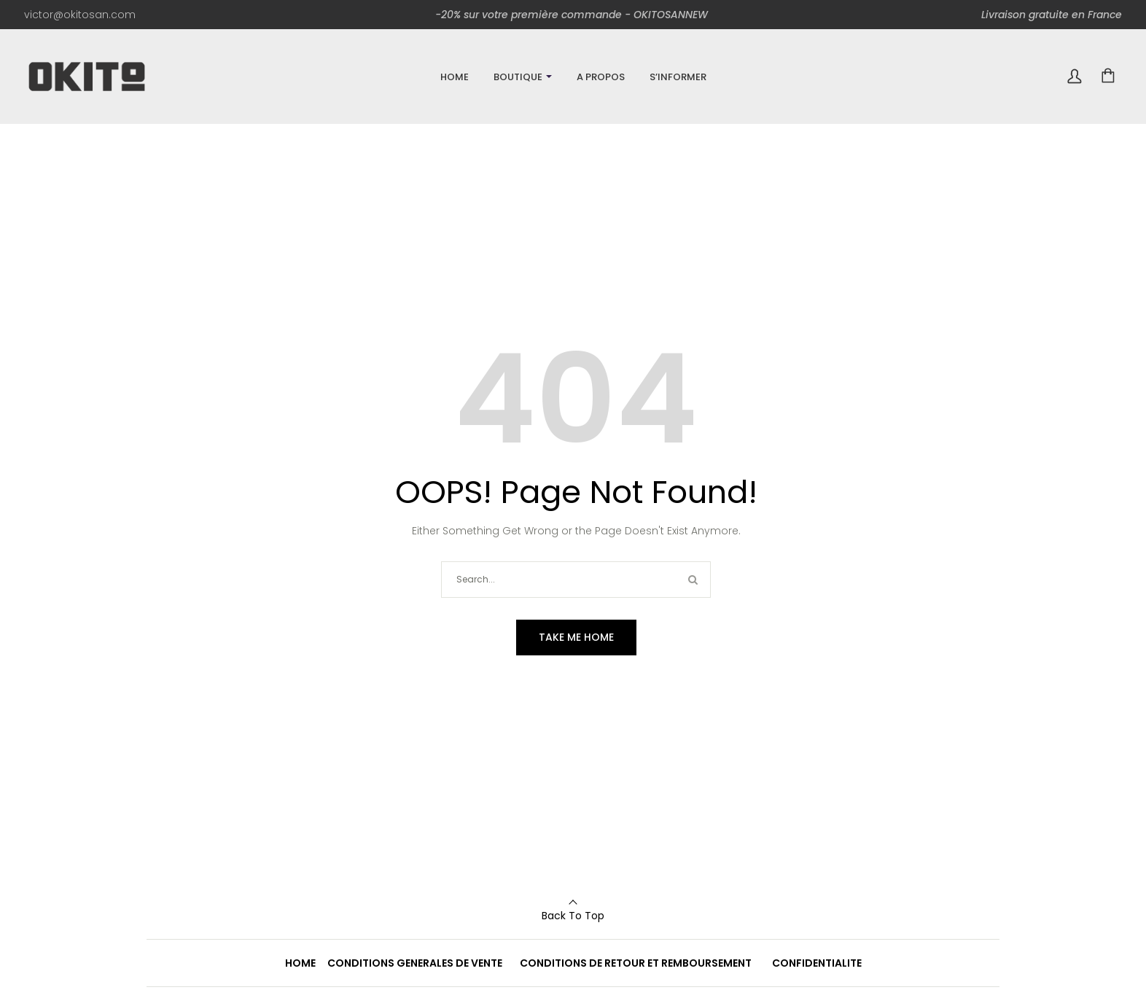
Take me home (576, 637)
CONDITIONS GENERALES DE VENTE (414, 963)
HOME (300, 963)
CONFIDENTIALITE (817, 963)
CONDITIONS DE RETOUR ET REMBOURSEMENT (636, 963)
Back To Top (573, 915)
